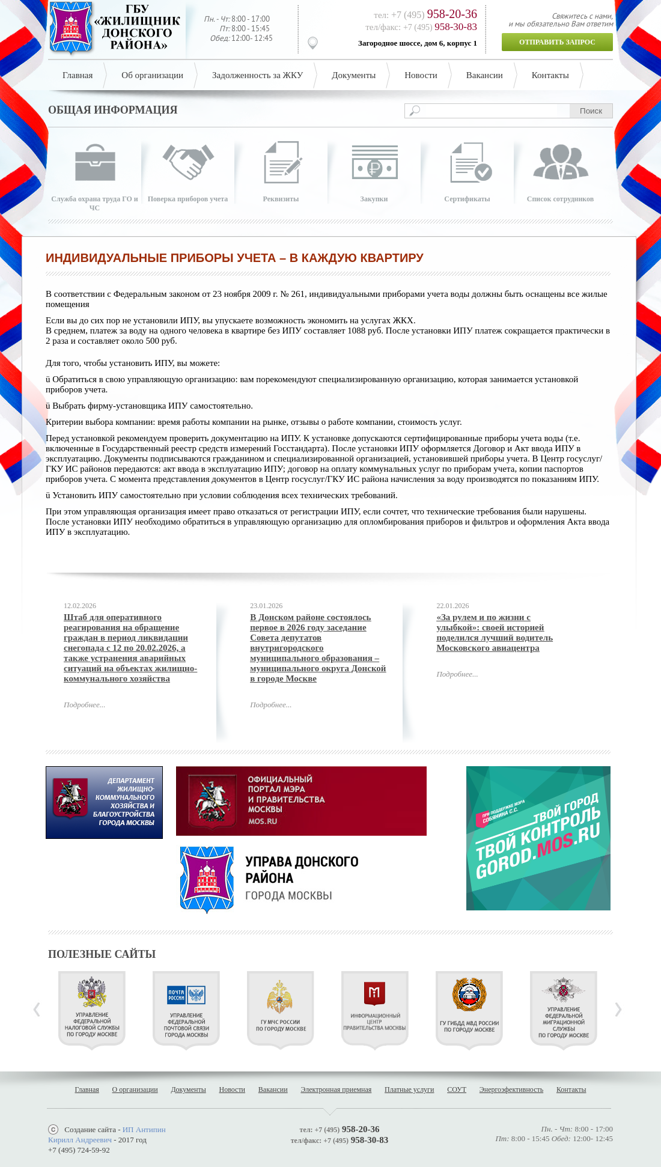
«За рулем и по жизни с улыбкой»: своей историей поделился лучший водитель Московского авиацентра (494, 632)
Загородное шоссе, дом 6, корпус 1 (417, 42)
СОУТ (456, 1089)
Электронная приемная (335, 1089)
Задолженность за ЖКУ (257, 75)
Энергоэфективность (511, 1089)
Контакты (550, 75)
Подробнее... (84, 704)
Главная (77, 75)
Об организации (152, 75)
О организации (135, 1089)
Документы (354, 75)
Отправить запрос (557, 42)
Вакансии (484, 75)
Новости (420, 75)
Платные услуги (409, 1089)
